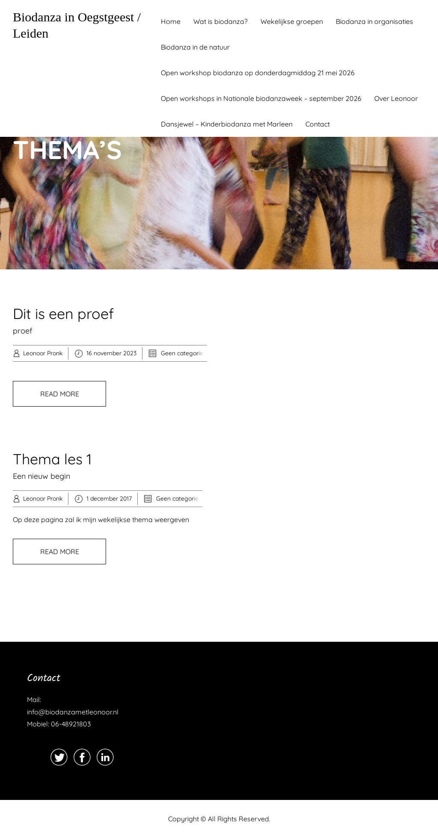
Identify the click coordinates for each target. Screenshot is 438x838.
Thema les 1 (52, 459)
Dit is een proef (63, 313)
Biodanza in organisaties (374, 21)
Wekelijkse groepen (291, 21)
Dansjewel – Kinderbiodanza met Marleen (227, 124)
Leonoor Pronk (42, 353)
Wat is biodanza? (220, 21)
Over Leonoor (396, 98)
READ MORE (59, 393)
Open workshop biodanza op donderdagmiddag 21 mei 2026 (258, 72)
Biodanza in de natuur (195, 47)
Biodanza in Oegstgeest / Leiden (77, 25)
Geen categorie (182, 353)
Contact (317, 124)
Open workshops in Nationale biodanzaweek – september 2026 (261, 98)
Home (171, 21)
